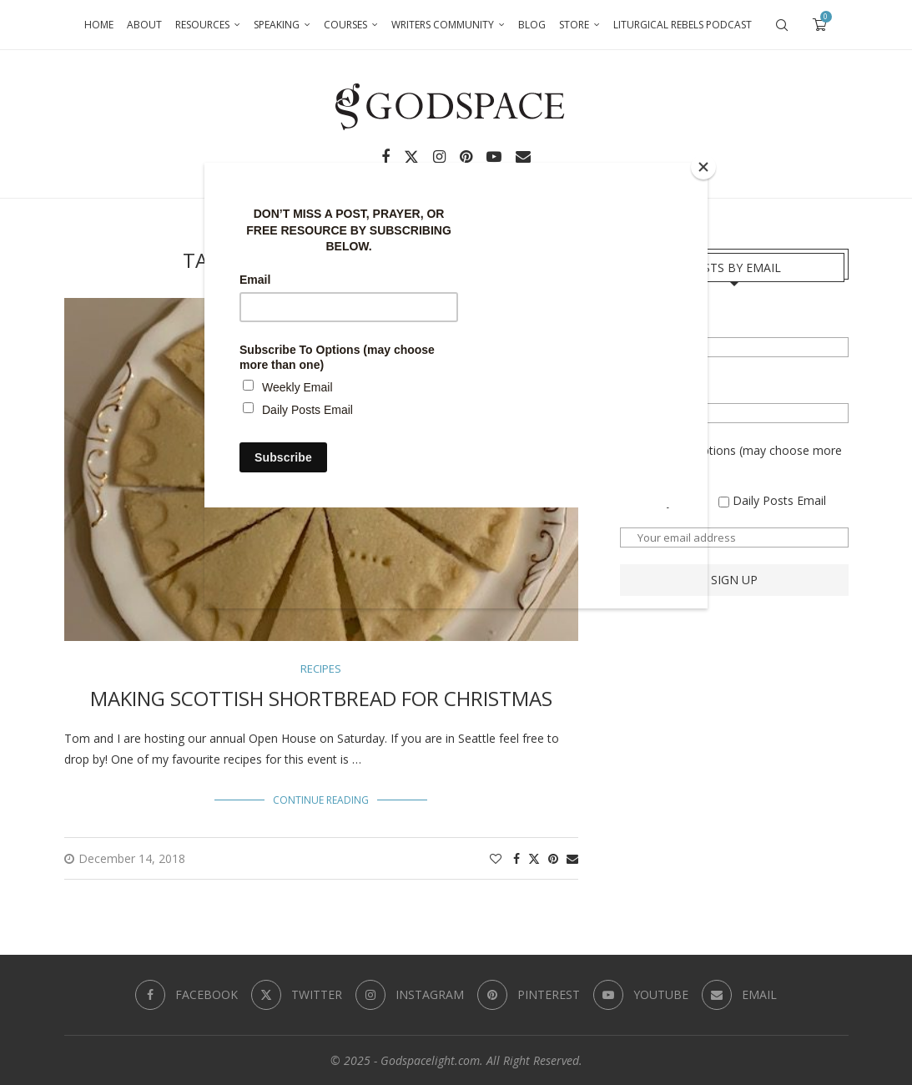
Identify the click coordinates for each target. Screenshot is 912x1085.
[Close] (703, 166)
